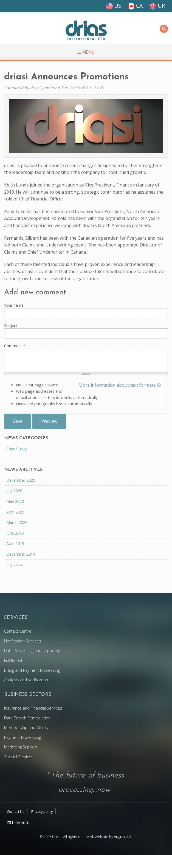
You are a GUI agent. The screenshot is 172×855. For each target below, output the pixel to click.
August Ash (123, 836)
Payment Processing (22, 737)
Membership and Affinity (26, 727)
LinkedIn (18, 822)
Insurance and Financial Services (33, 708)
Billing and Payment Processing (32, 670)
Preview (49, 421)
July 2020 (14, 490)
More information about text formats (117, 385)
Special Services (18, 756)
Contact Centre (18, 631)
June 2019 (15, 533)
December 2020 (20, 480)
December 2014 (20, 554)
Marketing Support (20, 747)
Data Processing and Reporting (32, 650)
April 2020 (15, 512)
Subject (10, 325)
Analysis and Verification (26, 679)
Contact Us (15, 811)
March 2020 (16, 522)
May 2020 (15, 501)
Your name (14, 305)
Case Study (16, 448)
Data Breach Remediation (27, 718)
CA (135, 5)
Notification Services (22, 641)
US (113, 5)
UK (157, 5)
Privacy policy (42, 811)
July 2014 (14, 564)
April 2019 (15, 543)
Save (17, 421)
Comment (14, 345)
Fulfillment (13, 660)
